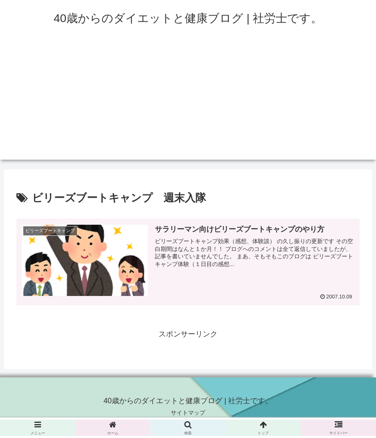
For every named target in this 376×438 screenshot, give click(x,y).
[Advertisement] (188, 102)
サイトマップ (188, 412)
